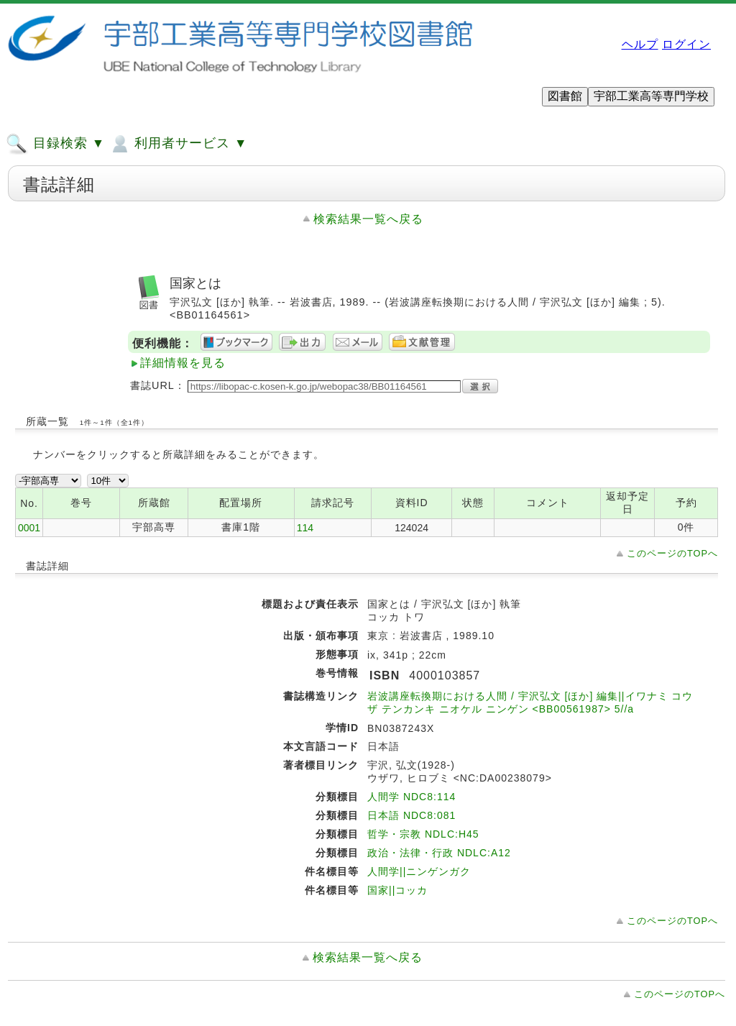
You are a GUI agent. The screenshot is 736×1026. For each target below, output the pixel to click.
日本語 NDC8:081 (411, 815)
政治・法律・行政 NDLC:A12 (439, 852)
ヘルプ (640, 44)
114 (305, 527)
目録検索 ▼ (55, 144)
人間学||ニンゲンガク (419, 871)
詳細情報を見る (183, 363)
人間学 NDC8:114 (411, 796)
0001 (29, 527)
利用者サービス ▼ (178, 144)
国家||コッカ (397, 890)
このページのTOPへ (672, 553)
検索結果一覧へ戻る (368, 219)
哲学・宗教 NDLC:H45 (423, 834)
